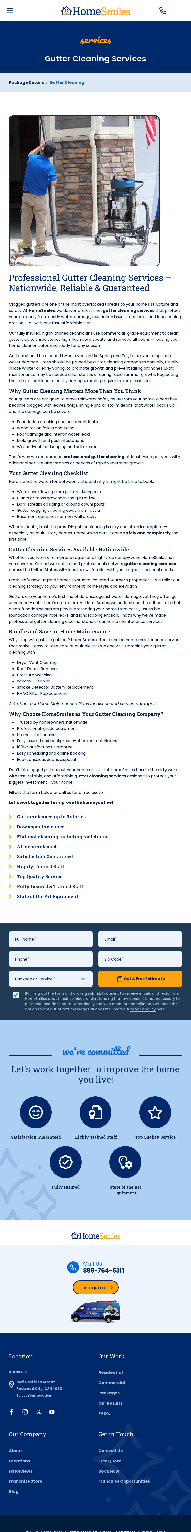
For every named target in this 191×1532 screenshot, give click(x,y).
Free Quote (93, 1288)
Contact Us (110, 1451)
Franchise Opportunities (124, 1481)
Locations (19, 1461)
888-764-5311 (103, 1270)
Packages (109, 1393)
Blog (14, 1491)
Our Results (110, 1403)
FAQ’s (104, 1413)
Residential (110, 1372)
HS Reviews (20, 1471)
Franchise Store (25, 1481)
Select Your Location (33, 1395)
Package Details (26, 82)
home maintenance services (154, 640)
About (15, 1451)
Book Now (108, 1471)
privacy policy (143, 1009)
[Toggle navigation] (10, 11)
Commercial (111, 1383)
